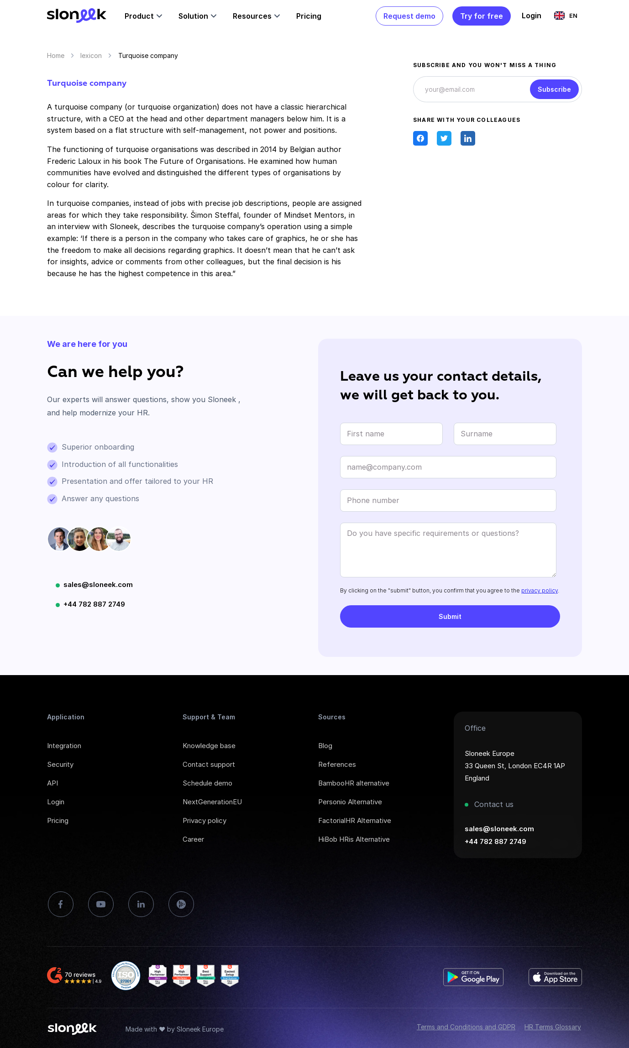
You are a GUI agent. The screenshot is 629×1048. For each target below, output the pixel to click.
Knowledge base (209, 745)
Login (55, 801)
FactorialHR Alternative (354, 820)
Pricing (308, 16)
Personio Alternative (350, 801)
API (52, 783)
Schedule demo (207, 783)
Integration (64, 745)
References (337, 764)
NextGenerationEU (212, 801)
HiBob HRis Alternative (354, 839)
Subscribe (554, 89)
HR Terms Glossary (552, 1027)
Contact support (209, 764)
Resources (252, 16)
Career (193, 839)
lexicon (91, 55)
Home (55, 55)
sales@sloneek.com (98, 584)
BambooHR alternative (353, 783)
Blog (325, 745)
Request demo (409, 16)
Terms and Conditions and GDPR (466, 1027)
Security (60, 764)
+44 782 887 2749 (94, 604)
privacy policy (539, 590)
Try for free (481, 16)
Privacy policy (204, 820)
